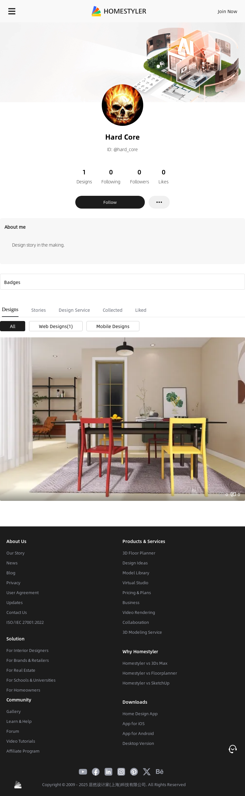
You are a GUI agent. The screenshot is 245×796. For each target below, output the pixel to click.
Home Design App (140, 713)
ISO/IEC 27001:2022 (25, 622)
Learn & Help (19, 721)
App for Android (138, 733)
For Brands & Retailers (27, 660)
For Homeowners (23, 690)
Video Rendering (138, 612)
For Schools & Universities (31, 680)
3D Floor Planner (138, 553)
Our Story (15, 553)
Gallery (13, 711)
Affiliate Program (23, 751)
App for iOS (133, 723)
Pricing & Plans (136, 592)
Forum (12, 731)
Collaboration (135, 622)
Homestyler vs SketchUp (145, 683)
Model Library (135, 573)
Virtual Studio (135, 582)
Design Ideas (135, 563)
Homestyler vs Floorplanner (149, 673)
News (12, 563)
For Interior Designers (27, 650)
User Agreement (22, 592)
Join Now (227, 11)
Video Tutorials (20, 741)
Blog (10, 573)
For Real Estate (20, 670)
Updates (14, 602)
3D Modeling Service (142, 632)
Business (130, 602)
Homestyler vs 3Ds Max (144, 663)
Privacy (13, 582)
